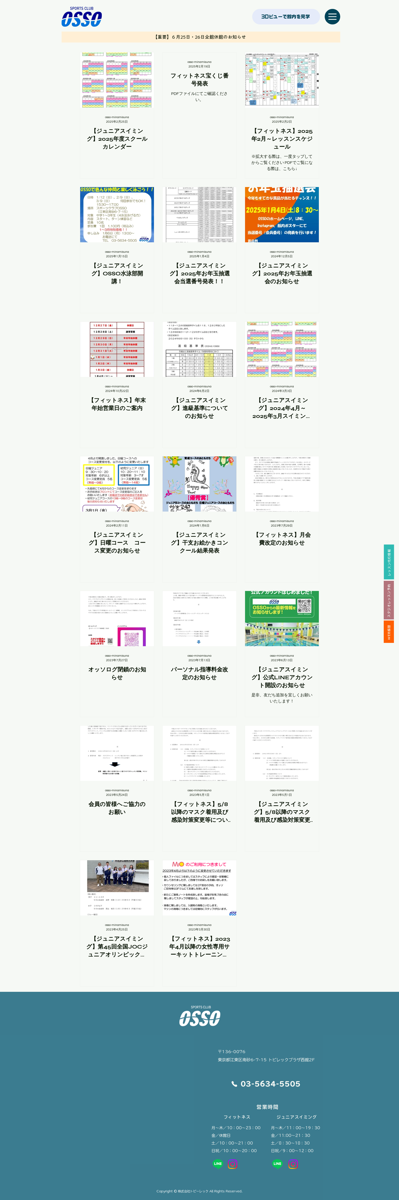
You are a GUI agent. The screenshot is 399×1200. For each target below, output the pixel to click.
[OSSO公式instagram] (232, 1164)
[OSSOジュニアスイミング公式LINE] (277, 1164)
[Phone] (234, 1084)
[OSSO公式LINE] (217, 1164)
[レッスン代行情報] (389, 561)
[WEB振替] (389, 631)
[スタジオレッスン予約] (389, 600)
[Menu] (332, 16)
